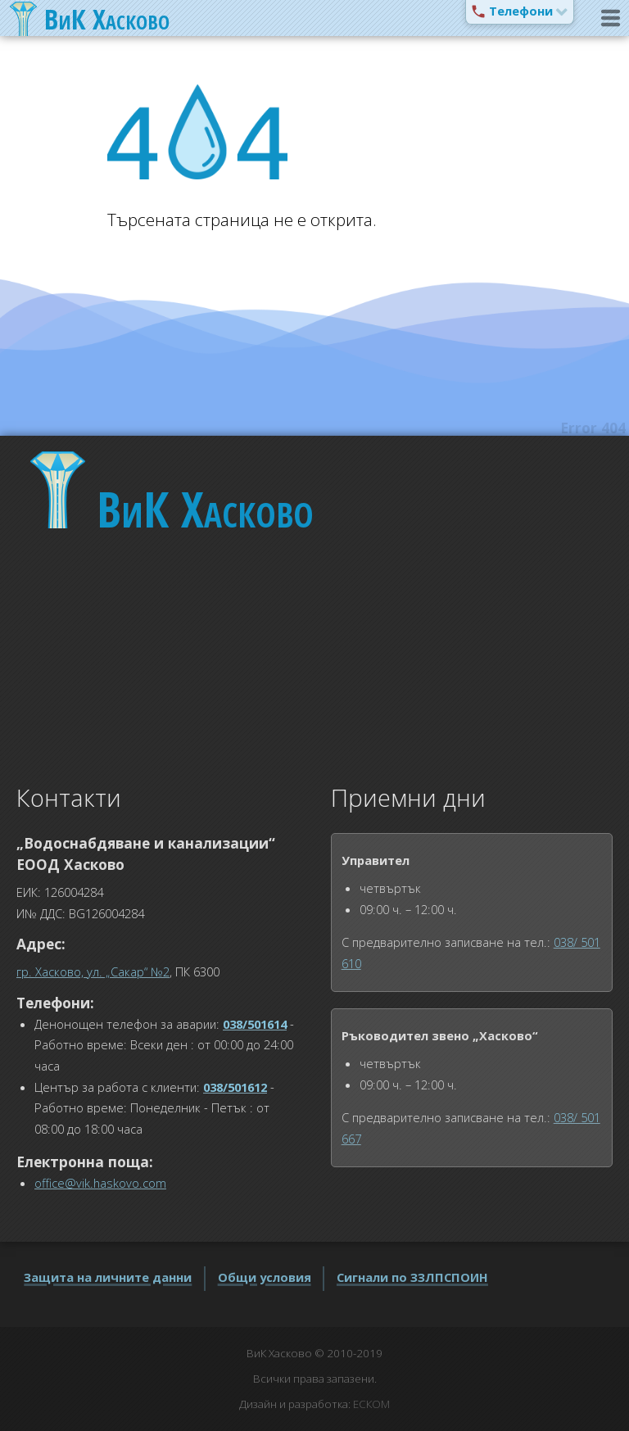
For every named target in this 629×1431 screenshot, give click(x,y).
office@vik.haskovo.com (100, 1183)
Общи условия (264, 1277)
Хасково (205, 508)
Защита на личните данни (108, 1277)
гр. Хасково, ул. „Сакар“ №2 (93, 971)
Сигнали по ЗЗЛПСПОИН (412, 1277)
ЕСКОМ (371, 1404)
